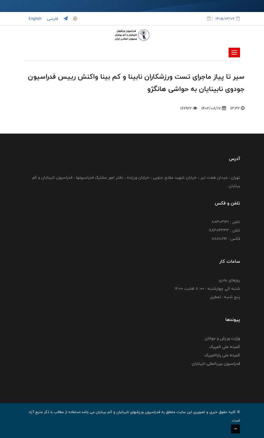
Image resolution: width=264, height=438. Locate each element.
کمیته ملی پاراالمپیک (222, 355)
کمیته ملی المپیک (224, 346)
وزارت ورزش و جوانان (222, 338)
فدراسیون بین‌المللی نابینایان (216, 363)
